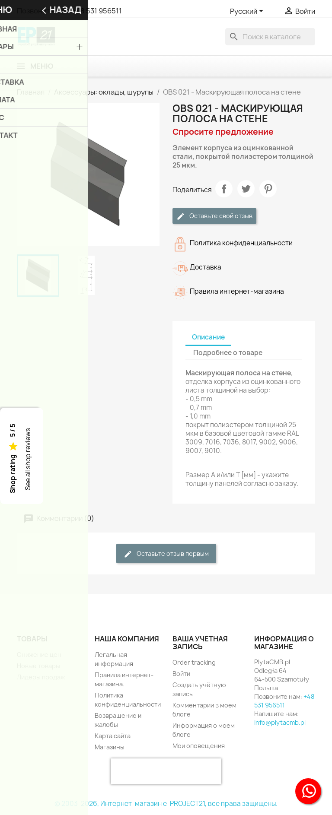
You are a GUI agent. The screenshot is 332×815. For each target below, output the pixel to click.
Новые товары (38, 666)
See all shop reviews (27, 459)
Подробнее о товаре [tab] (227, 352)
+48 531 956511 (97, 11)
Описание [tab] (208, 337)
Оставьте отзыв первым (166, 553)
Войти (181, 673)
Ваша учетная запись (200, 642)
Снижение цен (39, 654)
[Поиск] (270, 36)
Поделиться (224, 188)
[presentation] (166, 771)
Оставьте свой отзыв (214, 216)
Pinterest (268, 188)
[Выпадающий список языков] (248, 11)
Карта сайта (113, 736)
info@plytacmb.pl (280, 722)
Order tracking (194, 662)
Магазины (109, 747)
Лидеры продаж (41, 677)
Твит (246, 188)
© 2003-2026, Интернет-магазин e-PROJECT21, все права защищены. (166, 803)
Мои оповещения (198, 746)
